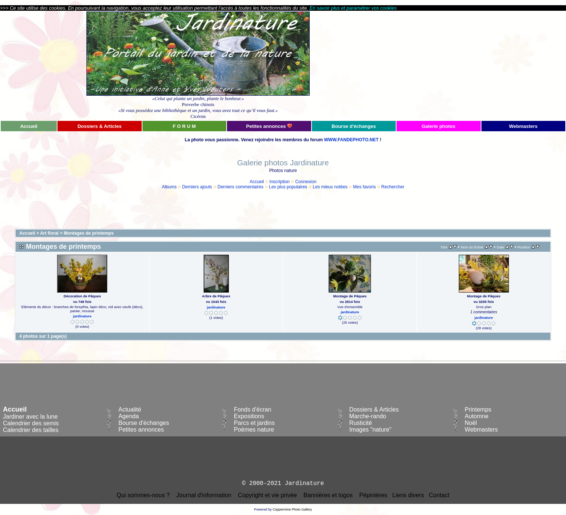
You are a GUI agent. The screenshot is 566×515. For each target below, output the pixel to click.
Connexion (305, 181)
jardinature (82, 316)
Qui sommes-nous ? (143, 495)
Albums (169, 186)
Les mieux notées (330, 186)
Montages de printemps (89, 233)
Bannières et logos (328, 495)
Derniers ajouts (197, 186)
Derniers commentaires (240, 186)
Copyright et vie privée (267, 495)
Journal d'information (204, 495)
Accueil (257, 181)
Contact (439, 495)
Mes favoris (364, 186)
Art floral (49, 233)
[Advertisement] (481, 66)
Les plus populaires (288, 186)
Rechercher (392, 186)
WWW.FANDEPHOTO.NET (351, 139)
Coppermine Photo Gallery (292, 509)
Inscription (279, 181)
